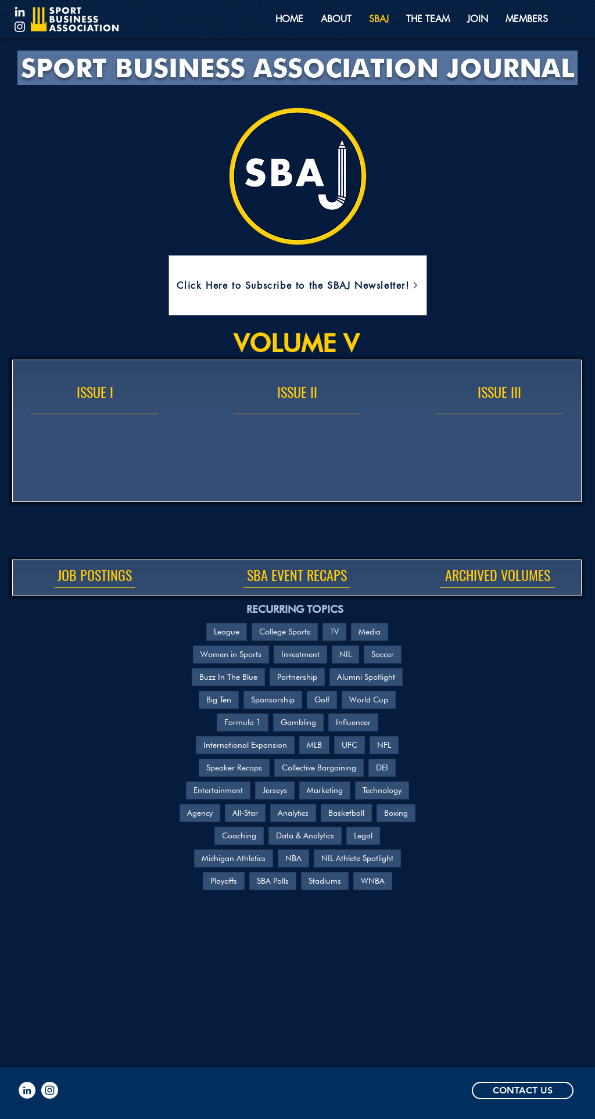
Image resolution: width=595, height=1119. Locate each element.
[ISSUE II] (297, 392)
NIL (345, 654)
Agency (200, 812)
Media (370, 631)
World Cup (368, 699)
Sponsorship (273, 699)
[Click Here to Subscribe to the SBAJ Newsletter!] (298, 285)
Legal (363, 835)
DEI (382, 767)
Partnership (297, 677)
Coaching (239, 835)
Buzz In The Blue (228, 677)
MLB (314, 744)
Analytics (293, 812)
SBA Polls (273, 880)
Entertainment (218, 790)
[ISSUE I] (94, 392)
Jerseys (275, 790)
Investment (300, 654)
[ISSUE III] (499, 392)
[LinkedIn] (20, 12)
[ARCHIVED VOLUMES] (497, 575)
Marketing (325, 790)
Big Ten (218, 699)
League (226, 631)
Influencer (353, 722)
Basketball (346, 812)
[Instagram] (20, 27)
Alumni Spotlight (366, 677)
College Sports (284, 631)
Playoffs (223, 880)
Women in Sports (230, 654)
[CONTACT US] (523, 1090)
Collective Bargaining (319, 767)
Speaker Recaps (234, 767)
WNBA (373, 880)
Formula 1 (242, 722)
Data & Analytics (305, 835)
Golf (321, 699)
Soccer (382, 654)
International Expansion (245, 744)
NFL (384, 744)
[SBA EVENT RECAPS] (296, 575)
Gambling (298, 722)
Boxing (396, 812)
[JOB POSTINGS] (95, 575)
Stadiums (325, 880)
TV (334, 631)
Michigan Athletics (234, 858)
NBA (293, 858)
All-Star (245, 812)
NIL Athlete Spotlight (357, 858)
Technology (382, 790)
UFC (349, 744)
